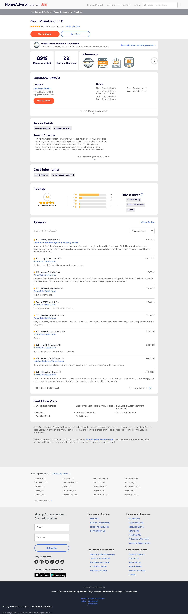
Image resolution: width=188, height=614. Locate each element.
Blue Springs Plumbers (46, 406)
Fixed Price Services (99, 527)
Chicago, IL (40, 487)
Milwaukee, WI (69, 491)
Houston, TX (68, 479)
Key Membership (97, 531)
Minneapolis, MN (70, 495)
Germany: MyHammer (77, 592)
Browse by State (62, 473)
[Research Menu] (180, 4)
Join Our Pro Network (100, 558)
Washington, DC (131, 495)
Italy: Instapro (95, 592)
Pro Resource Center (100, 562)
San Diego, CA (130, 483)
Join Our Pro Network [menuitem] (118, 5)
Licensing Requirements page (99, 439)
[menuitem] (26, 4)
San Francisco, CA (132, 487)
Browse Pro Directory (100, 523)
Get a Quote (44, 34)
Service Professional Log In (102, 554)
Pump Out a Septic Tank (45, 261)
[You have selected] (142, 231)
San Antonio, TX (131, 479)
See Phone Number (42, 89)
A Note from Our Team (139, 539)
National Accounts (98, 570)
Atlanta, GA (40, 479)
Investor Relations (137, 570)
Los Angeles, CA (70, 483)
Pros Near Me (135, 535)
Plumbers (40, 412)
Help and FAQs (135, 566)
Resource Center (136, 527)
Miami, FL (67, 487)
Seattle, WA (129, 491)
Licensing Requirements (139, 543)
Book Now (75, 34)
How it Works (135, 562)
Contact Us (134, 558)
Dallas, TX (39, 491)
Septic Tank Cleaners (126, 412)
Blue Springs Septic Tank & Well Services (94, 406)
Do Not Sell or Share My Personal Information (96, 601)
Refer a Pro (134, 531)
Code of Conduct (137, 554)
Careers (132, 574)
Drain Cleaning (82, 416)
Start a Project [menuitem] (95, 5)
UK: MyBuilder (131, 592)
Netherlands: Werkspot (112, 592)
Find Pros (94, 519)
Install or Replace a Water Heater (49, 361)
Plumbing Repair (43, 416)
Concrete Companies (85, 412)
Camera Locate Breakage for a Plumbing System (56, 242)
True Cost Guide (136, 523)
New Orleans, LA (100, 479)
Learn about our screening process (138, 45)
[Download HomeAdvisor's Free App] (42, 575)
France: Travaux (58, 592)
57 (55, 26)
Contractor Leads (98, 566)
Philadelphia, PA (100, 487)
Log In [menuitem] (137, 5)
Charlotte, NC (41, 483)
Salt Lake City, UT (100, 495)
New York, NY (99, 483)
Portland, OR (99, 491)
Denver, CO (40, 495)
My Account (134, 519)
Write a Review (73, 26)
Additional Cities (44, 501)
